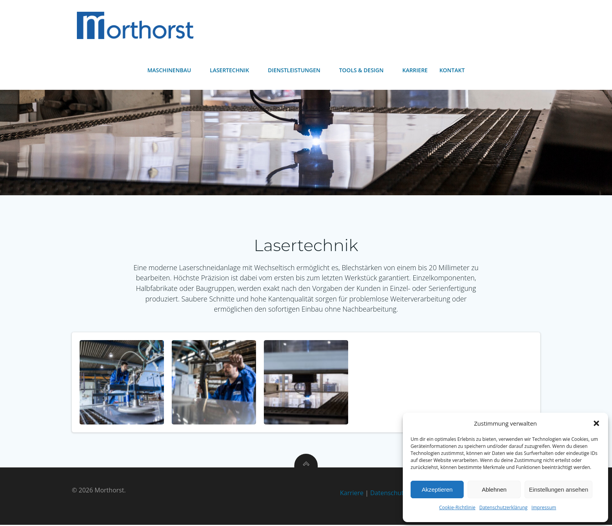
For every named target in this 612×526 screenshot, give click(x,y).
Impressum (544, 507)
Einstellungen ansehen (558, 489)
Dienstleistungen (297, 70)
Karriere (415, 70)
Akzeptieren (437, 489)
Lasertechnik (233, 70)
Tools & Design (365, 70)
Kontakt (452, 70)
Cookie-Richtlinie (457, 507)
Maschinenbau (172, 70)
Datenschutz (388, 493)
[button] (596, 423)
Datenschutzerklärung (503, 507)
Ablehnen (494, 489)
